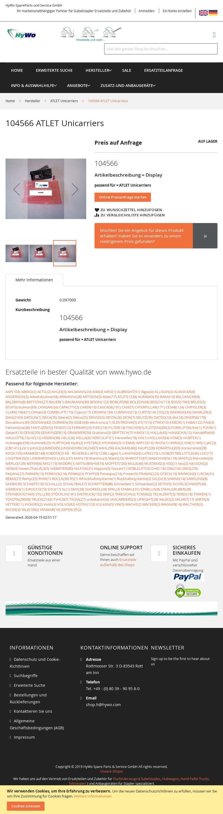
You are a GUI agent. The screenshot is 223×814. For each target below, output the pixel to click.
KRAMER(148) (34, 453)
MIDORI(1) (66, 463)
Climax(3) (38, 412)
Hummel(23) (40, 442)
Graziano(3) (101, 432)
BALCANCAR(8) (188, 396)
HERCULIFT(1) (102, 437)
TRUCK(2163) (42, 499)
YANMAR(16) (50, 509)
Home (10, 101)
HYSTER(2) (92, 442)
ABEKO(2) (28, 391)
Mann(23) (116, 458)
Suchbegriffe (26, 675)
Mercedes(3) (203, 458)
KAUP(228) (146, 448)
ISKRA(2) (176, 442)
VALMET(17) (184, 499)
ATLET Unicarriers (64, 101)
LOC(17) (206, 453)
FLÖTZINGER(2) (157, 427)
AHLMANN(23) (79, 391)
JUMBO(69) (51, 448)
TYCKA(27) (77, 499)
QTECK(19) (168, 473)
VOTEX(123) (85, 504)
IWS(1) (200, 442)
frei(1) (197, 427)
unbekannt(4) (97, 499)
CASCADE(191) (109, 407)
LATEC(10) (150, 453)
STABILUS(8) (150, 489)
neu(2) (183, 463)
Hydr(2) (77, 442)
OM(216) (174, 468)
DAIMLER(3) (202, 412)
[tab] (34, 280)
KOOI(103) (14, 453)
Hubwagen (170, 778)
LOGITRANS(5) (17, 458)
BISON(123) (99, 401)
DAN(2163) (14, 417)
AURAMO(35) (148, 396)
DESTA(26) (114, 417)
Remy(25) (30, 478)
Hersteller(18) (126, 437)
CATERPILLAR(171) (150, 407)
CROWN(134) (102, 412)
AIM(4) (97, 391)
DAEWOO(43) (180, 412)
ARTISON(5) (92, 396)
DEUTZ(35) (144, 417)
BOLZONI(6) (139, 401)
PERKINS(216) (56, 473)
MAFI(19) (81, 458)
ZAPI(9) (67, 509)
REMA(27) (13, 478)
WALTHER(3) (193, 504)
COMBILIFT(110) (60, 412)
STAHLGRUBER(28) (176, 489)
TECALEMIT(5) (164, 494)
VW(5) (119, 504)
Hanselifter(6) (204, 432)
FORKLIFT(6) (181, 427)
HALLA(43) (158, 432)
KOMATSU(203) (168, 448)
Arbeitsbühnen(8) (44, 396)
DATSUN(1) (32, 417)
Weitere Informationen (93, 796)
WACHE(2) (133, 504)
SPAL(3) (114, 489)
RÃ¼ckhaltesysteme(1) (97, 478)
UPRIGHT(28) (147, 499)
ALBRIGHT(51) (128, 391)
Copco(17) (82, 412)
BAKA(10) (167, 396)
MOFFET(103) (116, 463)
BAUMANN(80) (77, 401)
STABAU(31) (130, 489)
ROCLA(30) (60, 478)
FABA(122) (194, 422)
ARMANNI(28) (70, 396)
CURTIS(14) (147, 412)
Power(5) (130, 473)
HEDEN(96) (51, 437)
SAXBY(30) (14, 483)
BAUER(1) (56, 401)
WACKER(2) (151, 504)
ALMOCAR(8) (184, 391)
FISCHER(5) (135, 427)
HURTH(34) (61, 442)
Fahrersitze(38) (18, 427)
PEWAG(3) (76, 473)
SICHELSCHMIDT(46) (189, 483)
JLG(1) (24, 448)
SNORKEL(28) (96, 489)
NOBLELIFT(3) (138, 468)
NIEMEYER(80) (61, 468)
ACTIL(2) (44, 391)
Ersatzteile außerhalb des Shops (118, 562)
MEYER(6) (34, 463)
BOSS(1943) (180, 401)
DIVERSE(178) (195, 417)
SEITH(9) (165, 483)
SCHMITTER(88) (100, 483)
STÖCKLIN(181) (63, 494)
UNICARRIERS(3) (123, 499)
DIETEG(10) (163, 417)
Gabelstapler (151, 778)
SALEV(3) (159, 478)
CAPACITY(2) (69, 407)
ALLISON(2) (163, 391)
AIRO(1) (110, 391)
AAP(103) (13, 391)
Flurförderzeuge (125, 778)
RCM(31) (207, 473)
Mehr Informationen (34, 279)
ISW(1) (189, 442)
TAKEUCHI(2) (125, 494)
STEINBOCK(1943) (20, 494)
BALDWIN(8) (16, 401)
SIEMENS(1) (15, 489)
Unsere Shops (111, 771)
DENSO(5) (97, 417)
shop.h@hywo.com (103, 704)
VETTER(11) (15, 504)
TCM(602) (144, 494)
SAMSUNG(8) (197, 478)
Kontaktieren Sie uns (33, 711)
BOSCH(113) (160, 401)
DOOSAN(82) (40, 422)
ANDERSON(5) (17, 396)
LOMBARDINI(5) (43, 458)
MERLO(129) (16, 463)
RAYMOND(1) (189, 473)
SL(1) (66, 489)
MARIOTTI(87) (136, 458)
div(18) (177, 417)
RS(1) (74, 478)
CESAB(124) (175, 407)
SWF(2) (108, 494)
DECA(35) (49, 417)
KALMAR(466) (126, 448)
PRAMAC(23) (149, 473)
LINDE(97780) (170, 453)
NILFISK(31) (83, 468)
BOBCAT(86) (119, 401)
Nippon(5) (102, 468)
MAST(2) (185, 458)
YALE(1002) (30, 509)
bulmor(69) (28, 407)
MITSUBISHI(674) (90, 463)
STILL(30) (42, 494)
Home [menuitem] (17, 70)
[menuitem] (97, 70)
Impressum (24, 737)
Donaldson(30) (18, 422)
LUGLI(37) (65, 458)
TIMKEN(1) (202, 494)
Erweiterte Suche (29, 685)
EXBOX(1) (177, 422)
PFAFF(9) (92, 473)
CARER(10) (88, 407)
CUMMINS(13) (125, 412)
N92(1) (171, 463)
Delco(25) (80, 417)
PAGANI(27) (15, 473)
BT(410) (12, 407)
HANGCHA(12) (180, 432)
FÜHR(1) (209, 427)
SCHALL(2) (53, 483)
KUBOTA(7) (55, 453)
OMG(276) (190, 468)
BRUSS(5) (198, 401)
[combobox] (160, 48)
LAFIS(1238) (97, 453)
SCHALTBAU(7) (75, 483)
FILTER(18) (116, 427)
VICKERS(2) (34, 504)
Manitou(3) (98, 458)
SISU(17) (54, 489)
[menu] (111, 62)
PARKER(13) (34, 473)
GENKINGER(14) (54, 432)
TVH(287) (60, 499)
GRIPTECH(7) (122, 432)
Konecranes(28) (194, 448)
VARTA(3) (202, 499)
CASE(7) (128, 407)
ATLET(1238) (127, 396)
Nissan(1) (119, 468)
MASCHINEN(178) (162, 458)
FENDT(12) (62, 427)
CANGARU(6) (48, 407)
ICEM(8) (128, 442)
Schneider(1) (124, 483)
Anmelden (146, 11)
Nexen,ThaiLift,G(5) (34, 468)
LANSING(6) (131, 453)
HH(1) (143, 437)
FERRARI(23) (82, 427)
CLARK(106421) (18, 412)
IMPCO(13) (145, 442)
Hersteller (32, 101)
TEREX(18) (184, 494)
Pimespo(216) (111, 473)
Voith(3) (49, 504)
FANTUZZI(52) (42, 427)
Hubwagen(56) (18, 442)
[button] (17, 189)
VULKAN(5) (105, 504)
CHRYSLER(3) (195, 407)
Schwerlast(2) (146, 483)
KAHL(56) (106, 448)
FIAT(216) (100, 427)
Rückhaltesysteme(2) (134, 478)
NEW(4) (12, 468)
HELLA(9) (83, 437)
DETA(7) (129, 417)
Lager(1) (114, 453)
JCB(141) (12, 448)
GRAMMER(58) (79, 432)
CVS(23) (163, 412)
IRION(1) (161, 442)
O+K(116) (158, 468)
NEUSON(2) (198, 463)
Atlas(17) (110, 396)
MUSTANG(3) (154, 463)
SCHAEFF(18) (33, 483)
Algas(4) (147, 391)
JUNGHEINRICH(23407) (79, 448)
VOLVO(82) (66, 504)
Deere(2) (65, 417)
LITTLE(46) (190, 453)
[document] (112, 800)
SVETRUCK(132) (89, 494)
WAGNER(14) (171, 504)
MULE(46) (135, 463)
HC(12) (35, 437)
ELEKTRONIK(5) (124, 422)
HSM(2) (176, 437)
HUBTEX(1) (192, 437)
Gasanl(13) (14, 432)
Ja (205, 235)
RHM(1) (44, 478)
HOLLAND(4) (158, 437)
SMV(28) (77, 489)
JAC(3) (211, 442)
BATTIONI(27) (37, 401)
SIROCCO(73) (36, 489)
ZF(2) (78, 509)
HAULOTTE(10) (18, 437)
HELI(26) (68, 437)
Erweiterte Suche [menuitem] (54, 70)
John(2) (35, 448)
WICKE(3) (13, 509)
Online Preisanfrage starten (122, 197)
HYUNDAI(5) (112, 442)
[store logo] (69, 34)
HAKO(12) (141, 432)
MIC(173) (50, 463)
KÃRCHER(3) (76, 453)
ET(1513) (145, 422)
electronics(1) (100, 422)
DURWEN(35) (63, 422)
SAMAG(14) (176, 478)
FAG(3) (208, 422)
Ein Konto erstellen (177, 11)
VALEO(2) (166, 499)
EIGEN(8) (81, 422)
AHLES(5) (59, 391)
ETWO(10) (161, 422)
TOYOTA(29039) (18, 499)
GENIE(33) (31, 432)
